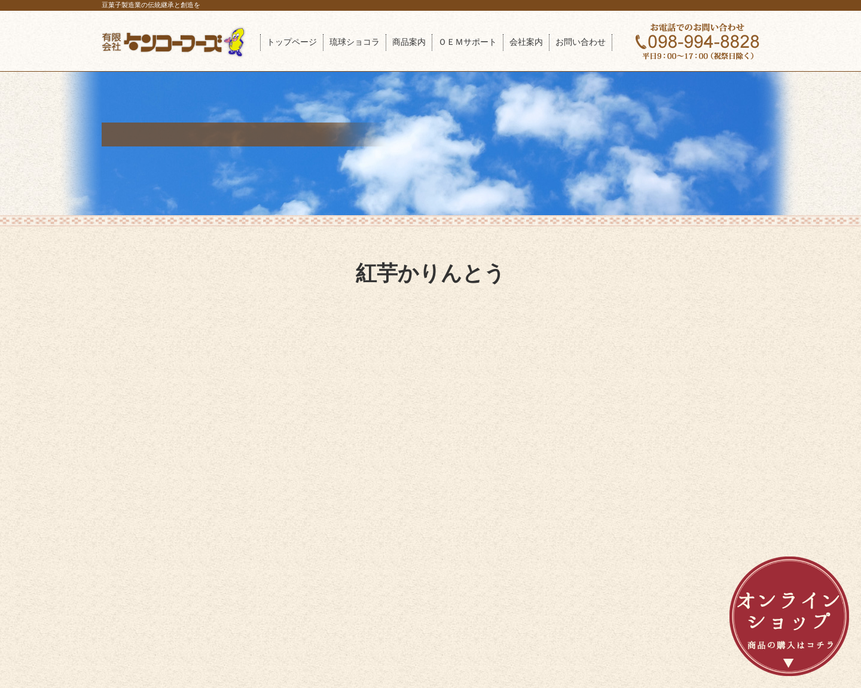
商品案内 (409, 42)
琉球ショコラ (354, 42)
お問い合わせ (580, 42)
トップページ (292, 42)
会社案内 (526, 42)
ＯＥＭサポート (467, 42)
